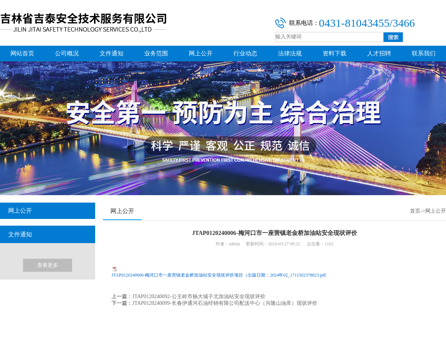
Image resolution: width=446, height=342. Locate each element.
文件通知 (111, 53)
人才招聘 (379, 53)
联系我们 (424, 53)
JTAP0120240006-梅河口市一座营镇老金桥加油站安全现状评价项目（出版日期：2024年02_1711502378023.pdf (219, 275)
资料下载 (334, 53)
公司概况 (67, 53)
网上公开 (201, 53)
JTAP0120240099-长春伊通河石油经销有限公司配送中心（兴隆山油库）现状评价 (224, 303)
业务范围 (156, 53)
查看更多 (47, 265)
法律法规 (290, 53)
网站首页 (22, 53)
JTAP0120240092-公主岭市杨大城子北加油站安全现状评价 (198, 296)
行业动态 (245, 53)
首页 (415, 211)
